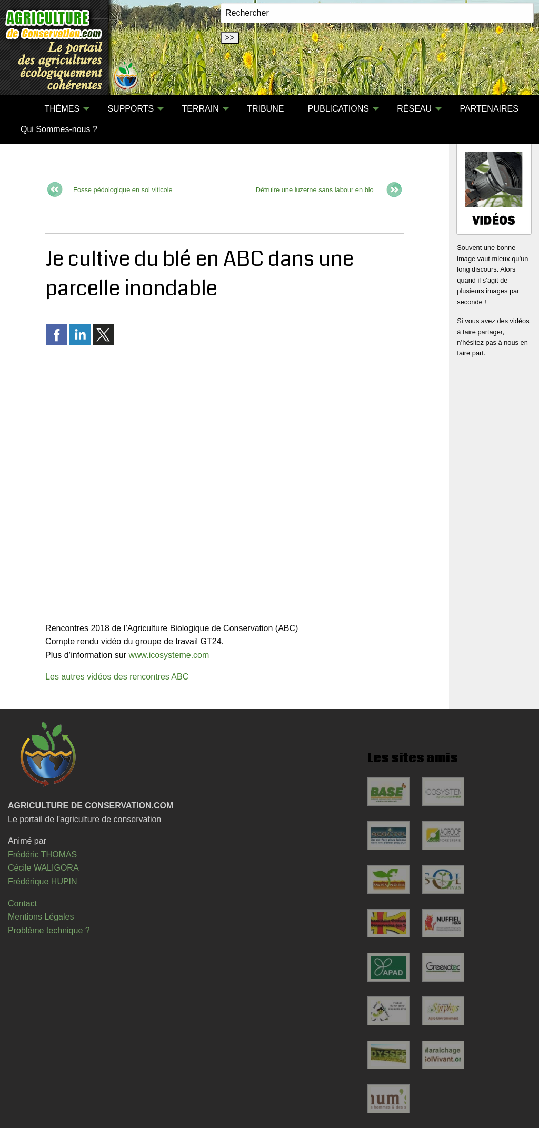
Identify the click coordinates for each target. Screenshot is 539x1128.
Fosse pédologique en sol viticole (123, 189)
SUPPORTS (130, 108)
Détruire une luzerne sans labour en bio (315, 189)
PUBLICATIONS (338, 108)
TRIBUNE (265, 108)
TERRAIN (200, 108)
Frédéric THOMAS (42, 854)
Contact (22, 903)
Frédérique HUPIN (42, 881)
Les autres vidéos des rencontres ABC (116, 676)
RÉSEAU (414, 108)
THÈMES (61, 108)
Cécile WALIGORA (43, 867)
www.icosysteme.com (168, 655)
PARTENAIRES (489, 108)
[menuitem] (20, 109)
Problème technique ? (49, 930)
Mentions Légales (41, 916)
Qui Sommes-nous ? (59, 129)
